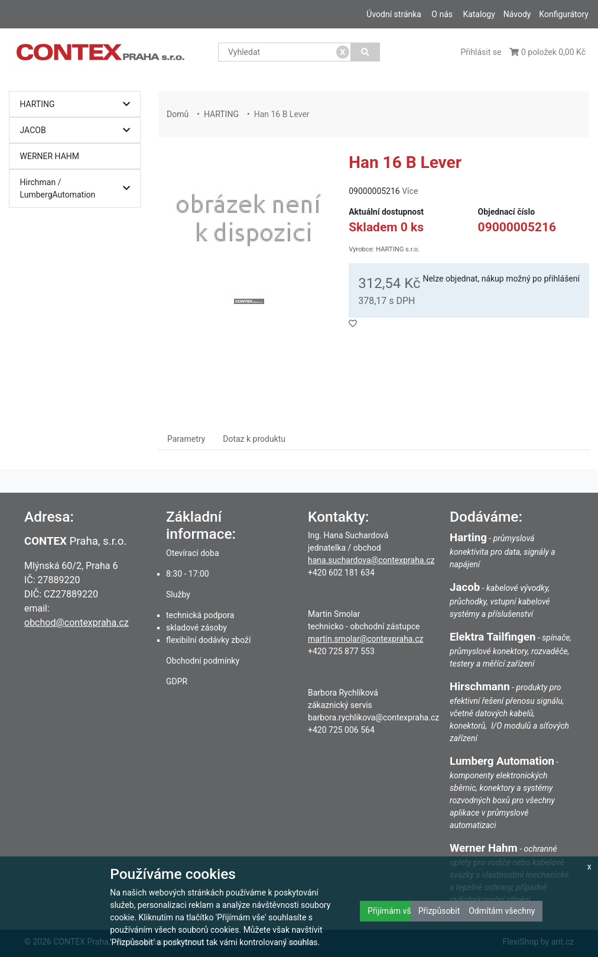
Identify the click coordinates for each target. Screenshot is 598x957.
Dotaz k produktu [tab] (254, 439)
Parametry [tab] (186, 439)
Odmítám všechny (502, 911)
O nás (442, 14)
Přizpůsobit (439, 911)
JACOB (78, 130)
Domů (177, 114)
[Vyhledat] (365, 52)
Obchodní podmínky (202, 660)
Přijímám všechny (400, 911)
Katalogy (479, 14)
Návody (517, 14)
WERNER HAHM (50, 156)
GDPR (176, 681)
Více (410, 191)
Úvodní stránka (393, 14)
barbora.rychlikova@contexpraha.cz (373, 717)
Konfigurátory (564, 14)
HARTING (78, 104)
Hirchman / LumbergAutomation (78, 188)
